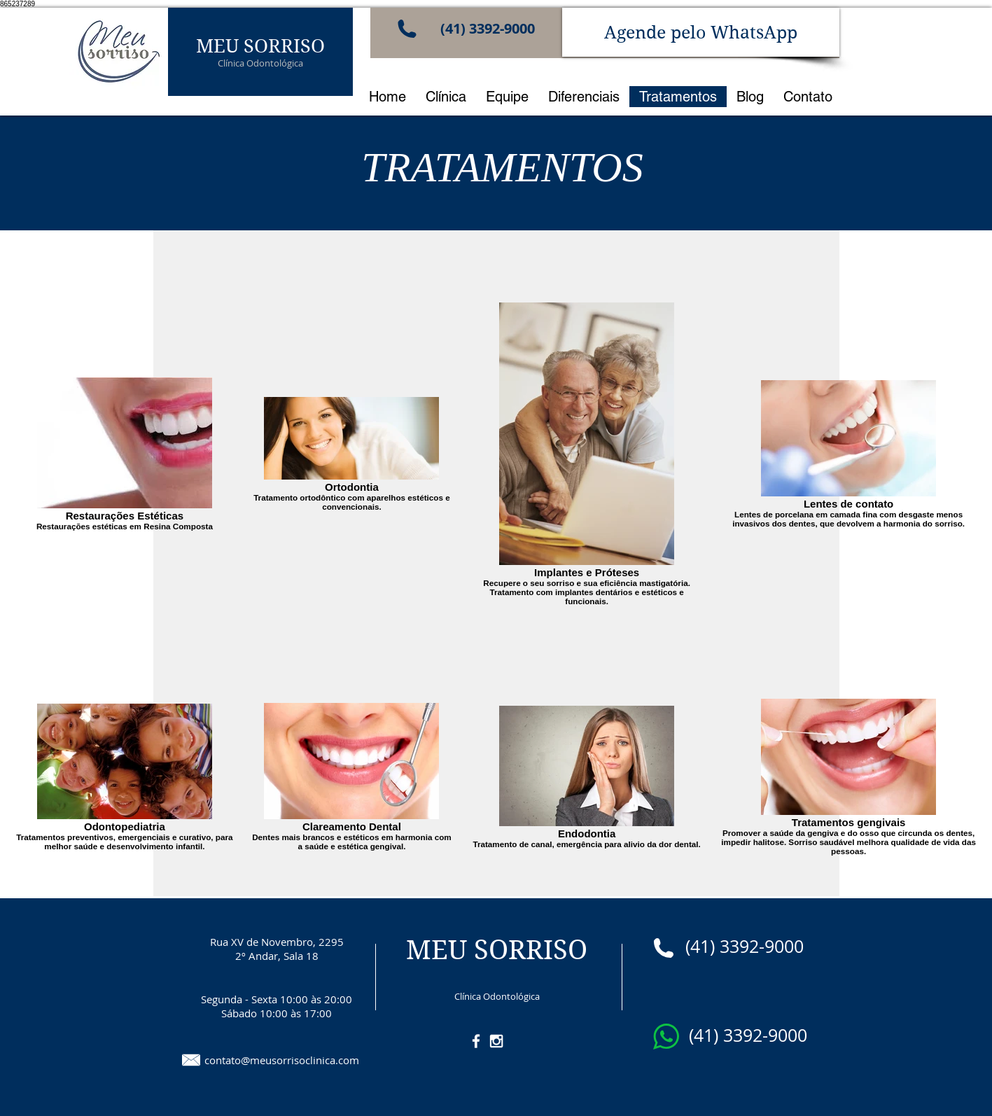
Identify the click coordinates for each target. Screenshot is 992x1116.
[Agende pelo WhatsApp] (700, 32)
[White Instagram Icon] (496, 1041)
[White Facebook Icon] (476, 1041)
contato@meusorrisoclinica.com (281, 1060)
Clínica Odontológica (260, 63)
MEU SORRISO (260, 45)
